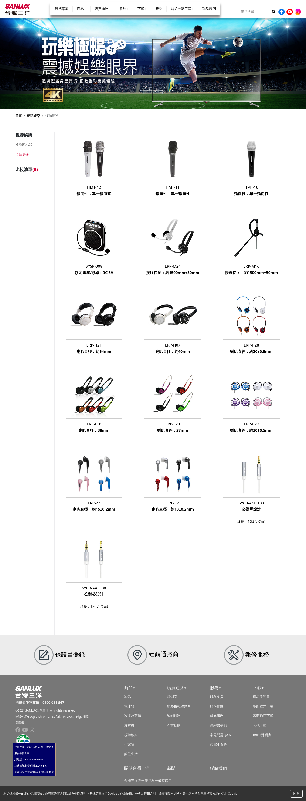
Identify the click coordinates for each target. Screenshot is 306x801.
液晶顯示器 (23, 148)
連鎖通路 (174, 719)
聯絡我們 (209, 13)
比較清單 (26, 173)
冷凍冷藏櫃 (132, 719)
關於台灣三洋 (181, 13)
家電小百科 (218, 748)
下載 (140, 13)
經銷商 (172, 700)
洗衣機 (129, 729)
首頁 (18, 119)
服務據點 (217, 710)
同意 (296, 793)
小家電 (129, 748)
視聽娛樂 (33, 119)
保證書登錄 (218, 729)
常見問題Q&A (220, 738)
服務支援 (217, 700)
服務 (122, 13)
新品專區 (61, 13)
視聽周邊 (22, 158)
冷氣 (127, 700)
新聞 (158, 13)
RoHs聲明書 (262, 738)
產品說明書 (261, 700)
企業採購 (174, 729)
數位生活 (131, 757)
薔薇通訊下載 (263, 719)
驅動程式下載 (263, 710)
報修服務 (217, 719)
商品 (80, 13)
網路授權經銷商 (179, 710)
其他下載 (259, 729)
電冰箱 (129, 710)
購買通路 (101, 13)
